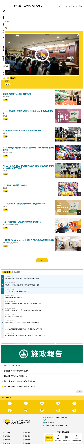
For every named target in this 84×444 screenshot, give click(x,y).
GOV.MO (7, 427)
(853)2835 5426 (62, 420)
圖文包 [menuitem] (30, 11)
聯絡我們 (27, 431)
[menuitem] (10, 11)
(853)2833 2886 (49, 420)
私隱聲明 (27, 434)
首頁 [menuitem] (3, 11)
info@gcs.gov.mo (50, 417)
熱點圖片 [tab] (17, 267)
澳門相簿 (7, 438)
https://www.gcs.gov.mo (52, 414)
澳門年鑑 (7, 434)
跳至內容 (58, 6)
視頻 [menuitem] (22, 11)
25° (75, 6)
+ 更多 (79, 386)
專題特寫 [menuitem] (47, 11)
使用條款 (27, 438)
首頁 (2, 16)
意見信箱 (27, 427)
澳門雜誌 (7, 431)
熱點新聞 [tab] (6, 267)
